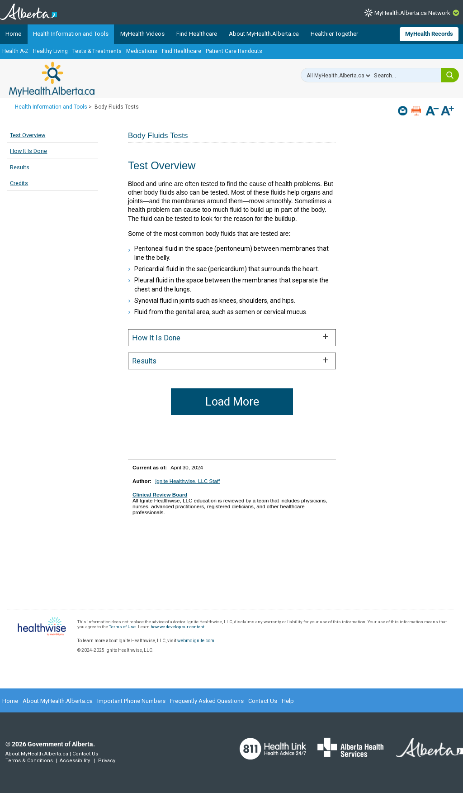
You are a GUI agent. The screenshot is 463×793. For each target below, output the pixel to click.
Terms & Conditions (29, 761)
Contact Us (262, 700)
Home (13, 33)
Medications (141, 51)
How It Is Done (28, 151)
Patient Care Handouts (234, 51)
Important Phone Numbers (131, 700)
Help (288, 700)
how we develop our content (177, 626)
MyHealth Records (429, 33)
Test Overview (27, 135)
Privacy (106, 761)
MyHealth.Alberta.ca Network (412, 13)
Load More (232, 401)
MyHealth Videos (142, 33)
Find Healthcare (196, 33)
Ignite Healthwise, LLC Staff (187, 481)
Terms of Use (122, 626)
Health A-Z (15, 51)
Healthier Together (334, 33)
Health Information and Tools (71, 33)
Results (19, 167)
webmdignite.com (195, 640)
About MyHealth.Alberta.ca (264, 33)
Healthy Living (50, 51)
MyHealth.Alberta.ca (51, 79)
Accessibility (75, 761)
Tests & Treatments (97, 51)
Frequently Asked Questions (207, 700)
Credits (19, 183)
